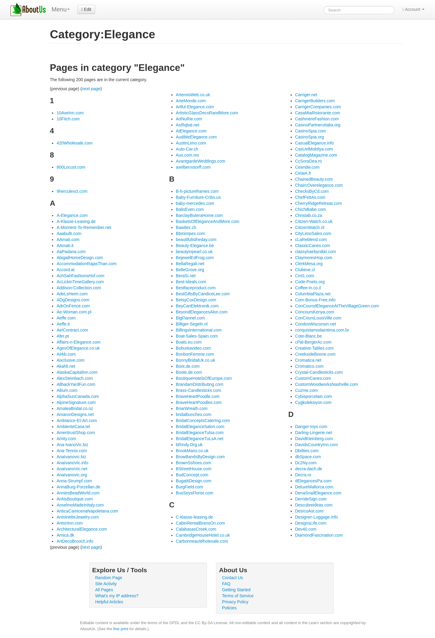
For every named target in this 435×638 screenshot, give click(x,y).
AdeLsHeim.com (72, 293)
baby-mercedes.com (195, 203)
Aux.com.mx (187, 155)
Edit (86, 9)
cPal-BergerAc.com (313, 342)
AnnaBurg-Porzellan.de (78, 486)
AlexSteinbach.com (74, 378)
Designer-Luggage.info (316, 517)
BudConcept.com (192, 474)
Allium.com (66, 390)
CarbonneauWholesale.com (202, 541)
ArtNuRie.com (189, 118)
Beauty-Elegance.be (195, 245)
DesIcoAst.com (309, 511)
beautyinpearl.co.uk (194, 251)
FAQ (226, 583)
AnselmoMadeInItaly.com (80, 505)
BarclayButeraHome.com (199, 215)
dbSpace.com (308, 456)
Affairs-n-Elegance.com (78, 342)
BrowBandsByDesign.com (200, 456)
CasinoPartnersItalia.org (317, 124)
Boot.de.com (188, 366)
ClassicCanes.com (312, 245)
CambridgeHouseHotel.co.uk (203, 535)
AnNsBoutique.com (74, 499)
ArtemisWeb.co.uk (193, 94)
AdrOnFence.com (73, 305)
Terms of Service (237, 595)
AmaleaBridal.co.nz (74, 408)
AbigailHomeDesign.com (79, 257)
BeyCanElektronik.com (197, 305)
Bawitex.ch (186, 227)
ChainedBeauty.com (314, 179)
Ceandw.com (307, 167)
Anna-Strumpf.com (74, 480)
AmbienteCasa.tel (73, 426)
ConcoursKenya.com (314, 311)
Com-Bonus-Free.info (315, 299)
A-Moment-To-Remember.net (83, 227)
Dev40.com (306, 529)
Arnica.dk (65, 535)
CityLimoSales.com (313, 233)
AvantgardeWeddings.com (200, 161)
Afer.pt (62, 336)
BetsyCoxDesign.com (196, 299)
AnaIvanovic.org (71, 474)
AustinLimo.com (191, 143)
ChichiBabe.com (310, 209)
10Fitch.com (67, 118)
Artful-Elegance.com (195, 106)
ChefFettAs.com (310, 197)
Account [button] (413, 9)
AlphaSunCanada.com (77, 396)
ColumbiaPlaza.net (313, 293)
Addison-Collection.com (78, 287)
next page (91, 88)
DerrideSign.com (311, 499)
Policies (229, 607)
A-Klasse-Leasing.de (75, 221)
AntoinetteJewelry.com (77, 517)
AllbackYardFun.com (75, 384)
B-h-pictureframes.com (197, 191)
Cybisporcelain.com (313, 396)
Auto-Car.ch (187, 149)
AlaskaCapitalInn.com (76, 372)
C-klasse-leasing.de (194, 517)
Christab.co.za (308, 215)
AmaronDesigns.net (75, 414)
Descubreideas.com (314, 505)
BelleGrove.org (190, 269)
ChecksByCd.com (312, 191)
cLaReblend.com (311, 239)
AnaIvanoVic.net (71, 468)
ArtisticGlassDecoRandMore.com (207, 112)
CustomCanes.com (313, 378)
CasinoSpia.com (310, 131)
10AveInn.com (69, 112)
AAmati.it (64, 245)
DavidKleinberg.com (314, 438)
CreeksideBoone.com (315, 354)
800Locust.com (70, 167)
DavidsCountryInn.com (316, 444)
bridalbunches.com (193, 414)
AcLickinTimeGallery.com (80, 281)
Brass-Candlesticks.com (198, 390)
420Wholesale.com (74, 143)
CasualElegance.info (314, 143)
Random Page (108, 577)
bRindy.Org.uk (189, 444)
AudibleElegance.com (196, 137)
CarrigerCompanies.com (318, 106)
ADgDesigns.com (72, 299)
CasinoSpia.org (309, 137)
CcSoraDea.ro (308, 161)
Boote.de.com (189, 372)
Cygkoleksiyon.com (313, 402)
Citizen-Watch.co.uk (314, 221)
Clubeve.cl (305, 269)
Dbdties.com (307, 450)
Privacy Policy (235, 601)
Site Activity (106, 583)
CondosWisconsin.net (315, 324)
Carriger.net (306, 94)
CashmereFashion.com (317, 118)
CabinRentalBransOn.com (200, 523)
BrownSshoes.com (193, 462)
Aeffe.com (66, 318)
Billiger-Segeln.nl (192, 324)
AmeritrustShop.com (75, 432)
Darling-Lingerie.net (313, 432)
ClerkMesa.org (309, 263)
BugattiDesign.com (193, 480)
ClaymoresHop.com (313, 257)
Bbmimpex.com (190, 233)
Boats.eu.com (189, 342)
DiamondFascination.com (319, 535)
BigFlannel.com (190, 318)
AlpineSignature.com (75, 402)
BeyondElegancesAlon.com (201, 311)
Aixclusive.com (70, 360)
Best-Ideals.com (191, 281)
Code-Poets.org (310, 281)
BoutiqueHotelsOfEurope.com (204, 378)
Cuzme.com (306, 390)
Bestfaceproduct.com (196, 287)
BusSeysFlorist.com (194, 492)
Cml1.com (304, 275)
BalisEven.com (190, 209)
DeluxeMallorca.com (314, 486)
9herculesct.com (71, 191)
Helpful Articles (109, 601)
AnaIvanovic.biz (71, 456)
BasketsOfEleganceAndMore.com (207, 221)
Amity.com (66, 438)
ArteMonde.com (191, 100)
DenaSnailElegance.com (318, 492)
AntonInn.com (69, 523)
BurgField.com (189, 486)
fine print (120, 629)
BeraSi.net (185, 275)
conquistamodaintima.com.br (322, 330)
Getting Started (236, 589)
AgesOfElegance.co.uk (77, 348)
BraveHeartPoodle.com (198, 396)
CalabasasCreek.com (196, 529)
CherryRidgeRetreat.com (318, 203)
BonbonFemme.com (195, 354)
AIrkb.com (66, 354)
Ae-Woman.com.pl (73, 311)
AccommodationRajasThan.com (86, 263)
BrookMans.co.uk (192, 450)
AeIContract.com (72, 330)
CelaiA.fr (303, 173)
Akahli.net (65, 366)
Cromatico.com (309, 366)
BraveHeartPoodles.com (199, 402)
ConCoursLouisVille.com (318, 318)
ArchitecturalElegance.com (81, 529)
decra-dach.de (308, 468)
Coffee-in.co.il (308, 287)
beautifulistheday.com (196, 239)
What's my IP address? (116, 595)
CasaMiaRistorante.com (317, 112)
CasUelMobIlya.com (314, 149)
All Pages (104, 589)
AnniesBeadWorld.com (77, 492)
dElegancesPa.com (313, 480)
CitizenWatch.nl (309, 227)
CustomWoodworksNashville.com (326, 384)
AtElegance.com (191, 131)
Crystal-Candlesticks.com (319, 372)
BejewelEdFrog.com (195, 257)
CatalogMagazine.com (316, 155)
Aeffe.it (62, 324)
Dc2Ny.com (306, 462)
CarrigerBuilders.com (315, 100)
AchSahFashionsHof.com (80, 275)
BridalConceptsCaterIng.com (203, 420)
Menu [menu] (61, 9)
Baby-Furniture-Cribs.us (198, 197)
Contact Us (232, 577)
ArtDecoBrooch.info (74, 541)
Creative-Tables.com (314, 348)
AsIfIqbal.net (187, 124)
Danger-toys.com (311, 426)
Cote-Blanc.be (308, 336)
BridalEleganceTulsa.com (200, 432)
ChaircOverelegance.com (319, 185)
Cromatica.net (308, 360)
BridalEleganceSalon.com (200, 426)
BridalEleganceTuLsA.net (199, 438)
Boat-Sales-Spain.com (197, 336)
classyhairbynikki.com (315, 251)
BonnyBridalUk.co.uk (195, 360)
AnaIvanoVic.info (72, 462)
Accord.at (65, 269)
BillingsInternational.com (199, 330)
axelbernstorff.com (193, 167)
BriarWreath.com (192, 408)
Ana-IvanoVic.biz (72, 444)
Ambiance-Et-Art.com (76, 420)
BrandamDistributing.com (199, 384)
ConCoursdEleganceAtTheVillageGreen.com (337, 305)
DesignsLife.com (311, 523)
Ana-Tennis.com (71, 450)
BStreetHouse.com (193, 468)
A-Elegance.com (72, 215)
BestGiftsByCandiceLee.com (203, 293)
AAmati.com (67, 239)
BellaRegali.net (190, 263)
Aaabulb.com (68, 233)
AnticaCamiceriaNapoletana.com (87, 511)
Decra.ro (303, 474)
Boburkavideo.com (193, 348)
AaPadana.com (70, 251)
